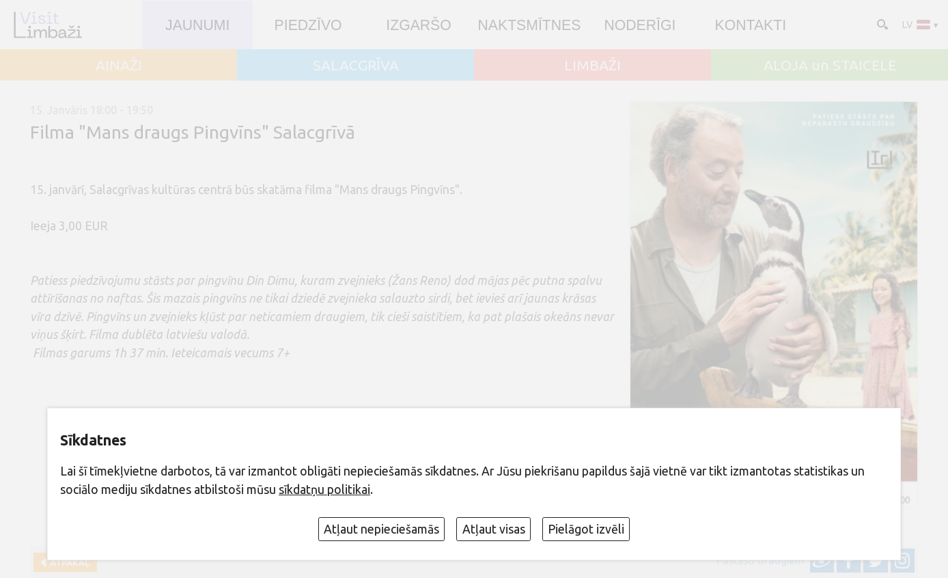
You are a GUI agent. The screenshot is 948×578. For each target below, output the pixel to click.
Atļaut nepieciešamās (381, 529)
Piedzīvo (308, 25)
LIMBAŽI (592, 65)
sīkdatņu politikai (324, 489)
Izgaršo (418, 25)
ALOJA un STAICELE (830, 65)
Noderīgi (639, 25)
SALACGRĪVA (356, 65)
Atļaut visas (493, 529)
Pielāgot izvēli (586, 529)
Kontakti (750, 25)
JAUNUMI (197, 25)
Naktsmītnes (529, 25)
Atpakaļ (67, 562)
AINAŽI (119, 65)
